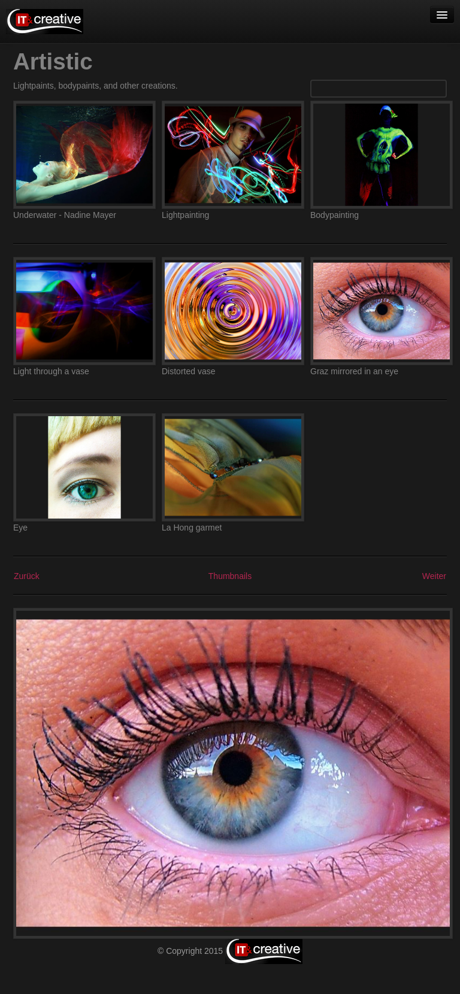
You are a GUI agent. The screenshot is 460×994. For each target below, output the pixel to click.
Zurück (27, 576)
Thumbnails (230, 576)
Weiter (434, 576)
